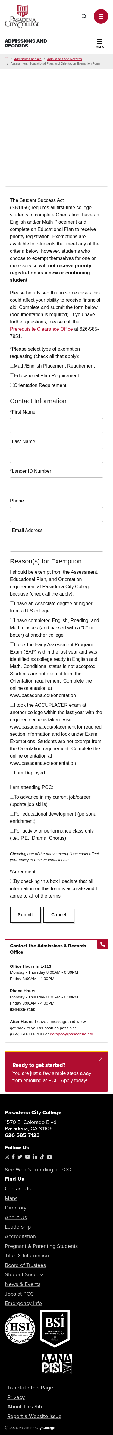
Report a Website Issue (34, 1416)
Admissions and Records (26, 43)
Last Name (22, 441)
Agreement (23, 871)
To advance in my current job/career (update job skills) (50, 800)
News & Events (22, 1284)
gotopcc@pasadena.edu (72, 1034)
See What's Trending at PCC (38, 1170)
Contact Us (18, 1189)
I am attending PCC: (31, 787)
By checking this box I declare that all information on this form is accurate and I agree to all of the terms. (53, 888)
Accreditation (20, 1236)
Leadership (18, 1227)
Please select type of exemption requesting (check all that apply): (45, 352)
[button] (101, 16)
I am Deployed (27, 772)
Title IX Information (27, 1255)
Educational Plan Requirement (44, 375)
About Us (16, 1217)
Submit (25, 914)
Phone (17, 500)
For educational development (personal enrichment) (54, 817)
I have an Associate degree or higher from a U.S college (51, 607)
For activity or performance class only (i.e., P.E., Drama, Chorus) (52, 834)
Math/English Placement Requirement (52, 365)
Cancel (58, 914)
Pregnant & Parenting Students (41, 1246)
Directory (16, 1208)
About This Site (25, 1407)
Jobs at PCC (19, 1294)
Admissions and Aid (28, 59)
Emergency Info (23, 1303)
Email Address (26, 530)
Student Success (24, 1274)
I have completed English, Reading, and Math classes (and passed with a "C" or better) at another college (54, 628)
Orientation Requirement (38, 385)
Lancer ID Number (30, 471)
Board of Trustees (25, 1265)
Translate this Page (30, 1387)
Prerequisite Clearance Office (41, 329)
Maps (11, 1198)
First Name (22, 411)
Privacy (16, 1397)
